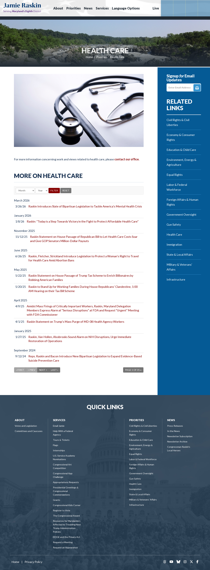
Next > (43, 369)
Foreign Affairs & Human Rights (182, 202)
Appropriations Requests (66, 482)
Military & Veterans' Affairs (179, 267)
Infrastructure (176, 279)
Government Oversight (181, 214)
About (20, 420)
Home (89, 57)
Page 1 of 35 (133, 369)
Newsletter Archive (177, 441)
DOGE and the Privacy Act (66, 537)
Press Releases (175, 425)
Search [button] (145, 8)
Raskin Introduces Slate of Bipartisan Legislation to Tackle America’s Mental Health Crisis (85, 206)
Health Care (105, 50)
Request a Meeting (63, 542)
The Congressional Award (66, 515)
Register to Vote (61, 510)
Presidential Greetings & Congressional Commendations (65, 491)
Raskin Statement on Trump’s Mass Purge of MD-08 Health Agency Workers (75, 321)
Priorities (101, 57)
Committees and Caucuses (28, 431)
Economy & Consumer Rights (181, 137)
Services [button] (102, 8)
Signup (197, 88)
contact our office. (126, 159)
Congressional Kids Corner (66, 505)
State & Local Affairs (180, 254)
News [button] (88, 8)
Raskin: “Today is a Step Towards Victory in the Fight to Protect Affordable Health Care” (83, 221)
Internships (59, 450)
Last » (54, 369)
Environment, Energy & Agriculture (181, 162)
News (171, 420)
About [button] (58, 8)
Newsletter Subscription (179, 436)
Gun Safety (174, 224)
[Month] (25, 190)
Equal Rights (175, 174)
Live (156, 8)
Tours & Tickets (61, 439)
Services (59, 420)
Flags (55, 445)
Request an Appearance (65, 547)
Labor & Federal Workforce (177, 187)
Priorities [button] (73, 8)
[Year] (41, 190)
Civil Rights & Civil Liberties (178, 122)
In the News (173, 431)
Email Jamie (58, 425)
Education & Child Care (181, 150)
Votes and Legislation (26, 425)
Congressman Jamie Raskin (22, 7)
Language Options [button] (126, 8)
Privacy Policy (33, 562)
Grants (56, 500)
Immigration (174, 244)
